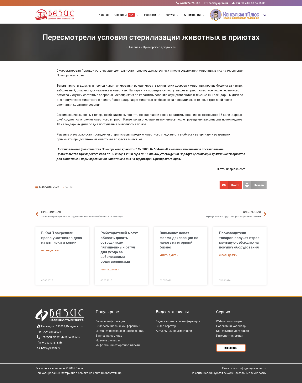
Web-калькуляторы (229, 321)
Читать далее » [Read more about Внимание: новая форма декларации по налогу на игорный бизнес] (169, 255)
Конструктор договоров (232, 331)
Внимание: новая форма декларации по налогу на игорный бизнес (179, 240)
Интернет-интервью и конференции (120, 331)
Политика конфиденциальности (244, 368)
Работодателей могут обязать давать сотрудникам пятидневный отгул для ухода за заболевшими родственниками (119, 247)
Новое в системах (108, 340)
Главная (134, 47)
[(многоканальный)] (49, 342)
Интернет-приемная (229, 335)
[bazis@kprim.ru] (216, 3)
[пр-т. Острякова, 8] (48, 331)
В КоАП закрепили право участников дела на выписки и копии (61, 238)
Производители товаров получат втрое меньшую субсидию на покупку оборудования (239, 240)
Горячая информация (110, 321)
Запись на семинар (109, 335)
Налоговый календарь (231, 326)
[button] (136, 15)
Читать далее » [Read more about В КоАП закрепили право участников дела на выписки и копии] (50, 250)
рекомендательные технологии (245, 373)
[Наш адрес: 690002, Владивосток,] (60, 326)
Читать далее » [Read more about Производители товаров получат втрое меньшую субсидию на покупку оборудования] (228, 255)
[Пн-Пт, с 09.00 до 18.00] (249, 3)
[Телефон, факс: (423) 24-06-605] (58, 337)
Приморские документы (159, 47)
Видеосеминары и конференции (118, 326)
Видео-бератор (166, 326)
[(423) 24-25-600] (188, 3)
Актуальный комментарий (174, 331)
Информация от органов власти (118, 345)
